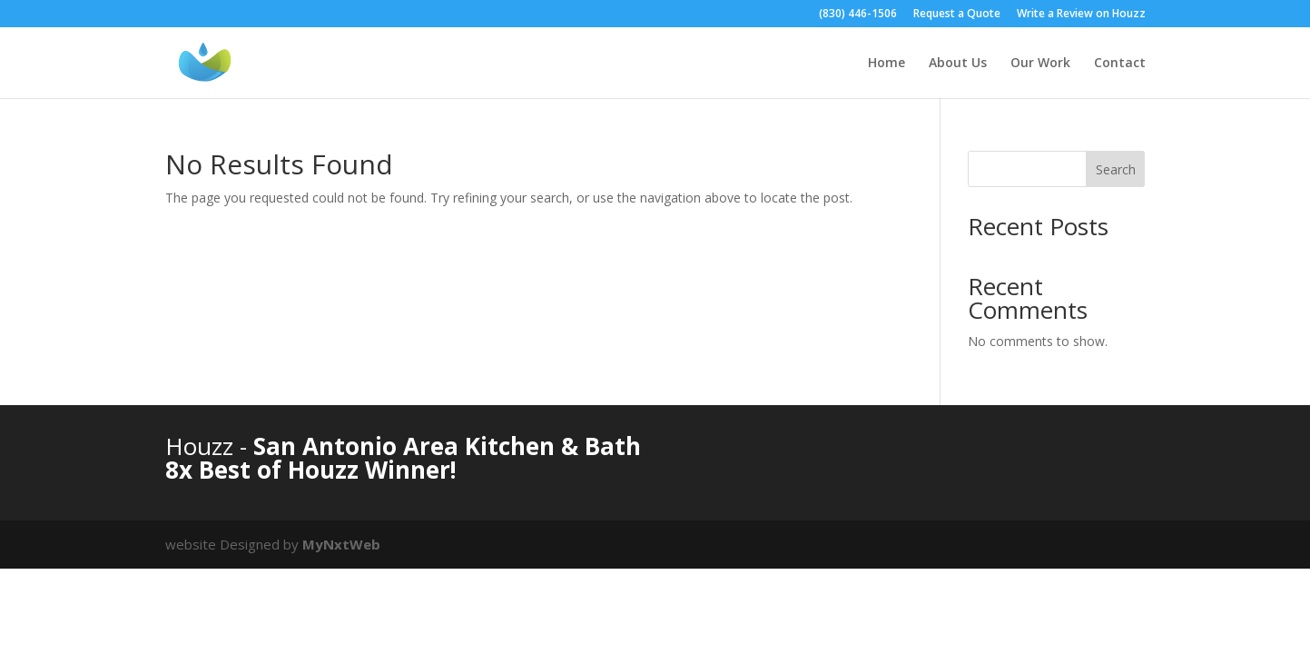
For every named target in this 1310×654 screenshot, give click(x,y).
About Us (958, 63)
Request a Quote (956, 14)
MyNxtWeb (341, 544)
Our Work (1040, 63)
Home (886, 63)
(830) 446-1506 (858, 14)
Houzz (202, 446)
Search (1116, 169)
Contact (1120, 63)
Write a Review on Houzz (1081, 14)
